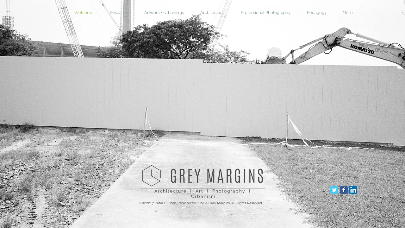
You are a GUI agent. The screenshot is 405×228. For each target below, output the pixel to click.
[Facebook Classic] (344, 190)
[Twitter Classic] (334, 190)
